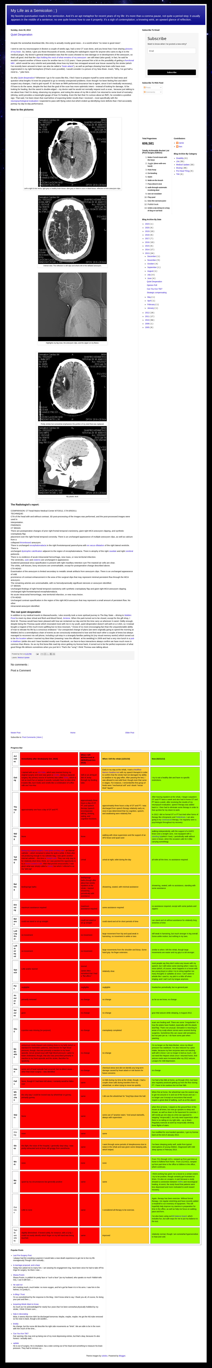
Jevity (66, 778)
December (151, 256)
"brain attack (67, 66)
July (149, 275)
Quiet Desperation (21, 34)
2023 (147, 224)
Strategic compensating (157, 292)
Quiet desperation (26, 78)
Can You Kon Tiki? (154, 289)
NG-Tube (41, 772)
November (151, 260)
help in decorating (20, 1314)
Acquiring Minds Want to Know (26, 1304)
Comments (149, 92)
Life (178, 161)
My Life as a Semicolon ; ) (34, 10)
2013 (147, 253)
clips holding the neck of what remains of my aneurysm (61, 57)
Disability (180, 158)
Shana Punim (18, 1275)
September (152, 267)
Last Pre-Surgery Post (22, 1255)
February (151, 304)
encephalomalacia (38, 545)
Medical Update (24, 658)
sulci (27, 560)
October (151, 264)
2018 (147, 235)
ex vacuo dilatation (95, 545)
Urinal (50, 866)
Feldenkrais (180, 817)
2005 (147, 327)
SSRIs (180, 1182)
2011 (147, 316)
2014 (147, 249)
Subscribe (171, 72)
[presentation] (168, 61)
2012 (147, 313)
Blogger (122, 1356)
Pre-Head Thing (183, 171)
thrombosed (26, 542)
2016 (147, 242)
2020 (147, 228)
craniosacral (167, 820)
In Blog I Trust (19, 1294)
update (16, 1343)
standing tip (157, 836)
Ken (180, 146)
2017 (147, 238)
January (151, 308)
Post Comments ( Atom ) (32, 737)
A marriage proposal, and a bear (26, 1265)
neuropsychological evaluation (24, 101)
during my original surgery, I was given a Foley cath (42, 850)
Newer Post (15, 733)
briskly (16, 1324)
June (149, 278)
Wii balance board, (179, 1216)
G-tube (56, 775)
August (150, 271)
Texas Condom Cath (33, 864)
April (149, 301)
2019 (147, 231)
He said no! (18, 1285)
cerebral (129, 551)
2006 (147, 324)
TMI (178, 174)
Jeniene (66, 618)
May (149, 297)
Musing (179, 168)
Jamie (181, 143)
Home (72, 733)
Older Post (129, 733)
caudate (113, 551)
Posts (147, 87)
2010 (147, 320)
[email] (172, 51)
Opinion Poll (152, 285)
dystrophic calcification (31, 551)
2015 (147, 246)
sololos (104, 1356)
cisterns (37, 560)
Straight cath (51, 858)
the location (21, 638)
